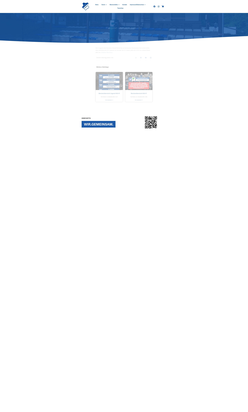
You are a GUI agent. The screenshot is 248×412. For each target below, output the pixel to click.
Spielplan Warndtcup (106, 52)
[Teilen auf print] (150, 57)
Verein (104, 4)
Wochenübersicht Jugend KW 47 (109, 93)
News (96, 4)
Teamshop (120, 8)
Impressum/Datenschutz (137, 4)
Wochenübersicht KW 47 (139, 93)
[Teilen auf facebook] (141, 57)
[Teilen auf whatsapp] (136, 57)
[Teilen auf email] (146, 57)
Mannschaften (114, 4)
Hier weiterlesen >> (109, 100)
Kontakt (124, 4)
